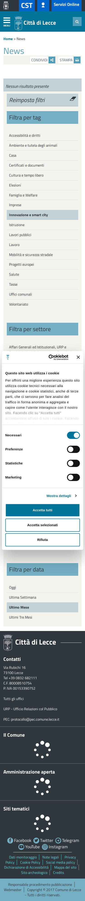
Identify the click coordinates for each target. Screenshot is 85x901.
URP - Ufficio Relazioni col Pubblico (30, 709)
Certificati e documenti (26, 165)
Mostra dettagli (58, 496)
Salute (14, 274)
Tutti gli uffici (13, 698)
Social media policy (60, 862)
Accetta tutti (42, 510)
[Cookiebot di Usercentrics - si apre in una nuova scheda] (50, 357)
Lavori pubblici (20, 234)
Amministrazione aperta (29, 772)
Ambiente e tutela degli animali (33, 145)
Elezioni (15, 185)
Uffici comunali (20, 294)
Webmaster (13, 889)
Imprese (15, 205)
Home (8, 38)
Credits (58, 872)
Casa (12, 155)
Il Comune (14, 735)
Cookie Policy (30, 862)
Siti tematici (16, 809)
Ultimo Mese (19, 607)
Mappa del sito (65, 867)
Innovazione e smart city (28, 214)
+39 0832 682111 (23, 678)
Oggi (12, 587)
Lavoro (14, 244)
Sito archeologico (34, 872)
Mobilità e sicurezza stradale (31, 254)
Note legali (50, 857)
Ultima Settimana (22, 597)
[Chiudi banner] (78, 357)
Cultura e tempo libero (26, 175)
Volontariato (18, 304)
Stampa (70, 60)
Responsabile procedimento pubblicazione (40, 884)
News (21, 38)
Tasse (13, 284)
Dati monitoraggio (23, 857)
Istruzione (16, 224)
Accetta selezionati (42, 525)
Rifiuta (42, 540)
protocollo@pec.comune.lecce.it (35, 719)
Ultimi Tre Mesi (20, 617)
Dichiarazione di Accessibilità (26, 867)
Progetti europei (21, 264)
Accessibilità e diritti (24, 135)
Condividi (43, 60)
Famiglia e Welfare (23, 195)
